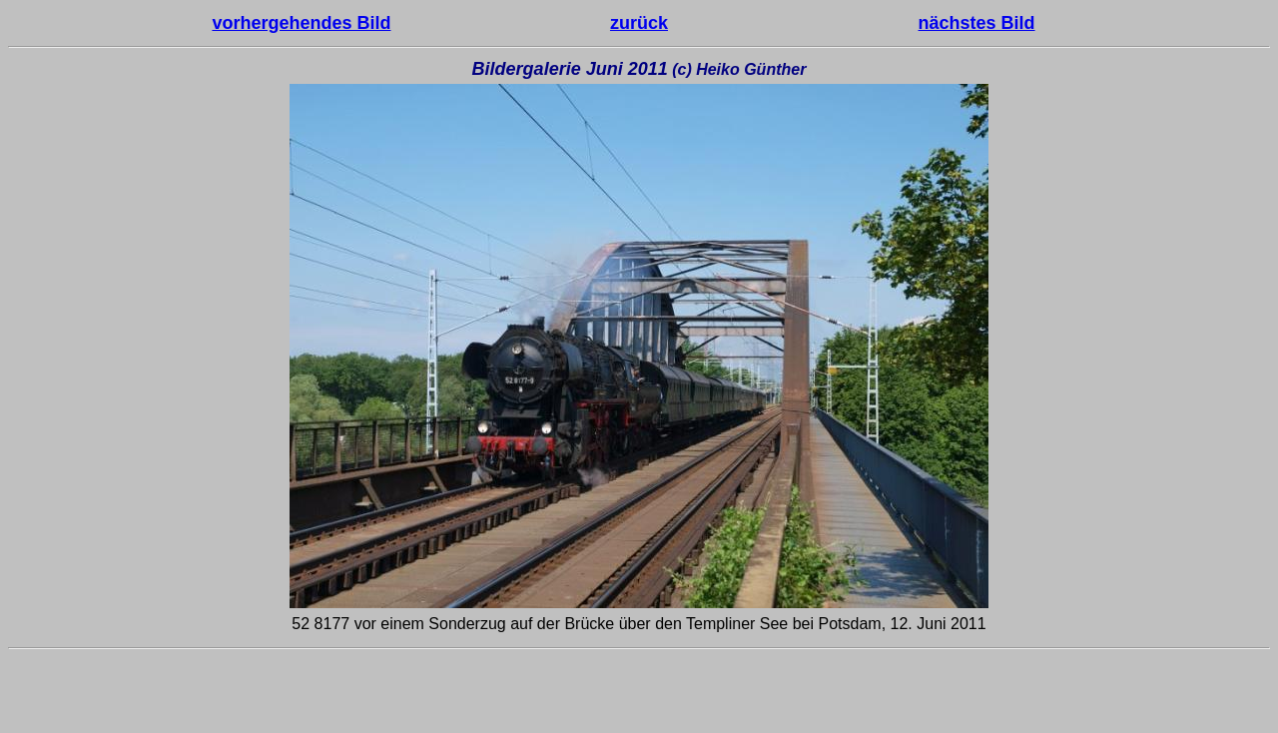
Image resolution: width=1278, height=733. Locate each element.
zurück (639, 23)
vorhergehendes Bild (301, 23)
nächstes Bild (977, 23)
